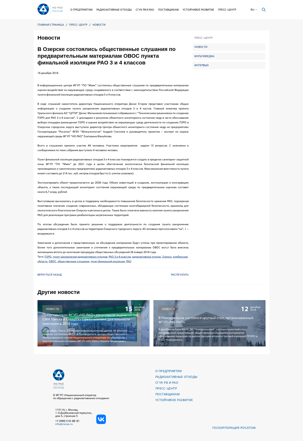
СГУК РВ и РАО (145, 9)
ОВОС (52, 261)
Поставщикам (168, 9)
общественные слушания (73, 261)
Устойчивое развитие (198, 9)
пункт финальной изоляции (108, 261)
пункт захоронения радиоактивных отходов (80, 256)
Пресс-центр (227, 9)
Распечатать (180, 274)
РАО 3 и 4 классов (120, 256)
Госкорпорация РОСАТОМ (233, 428)
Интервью (201, 65)
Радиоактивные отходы (114, 9)
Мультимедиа (204, 56)
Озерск (167, 256)
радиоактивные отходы (146, 256)
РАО (128, 261)
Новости (99, 24)
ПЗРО (48, 256)
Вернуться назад (49, 274)
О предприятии (81, 9)
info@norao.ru (64, 424)
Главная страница (50, 24)
